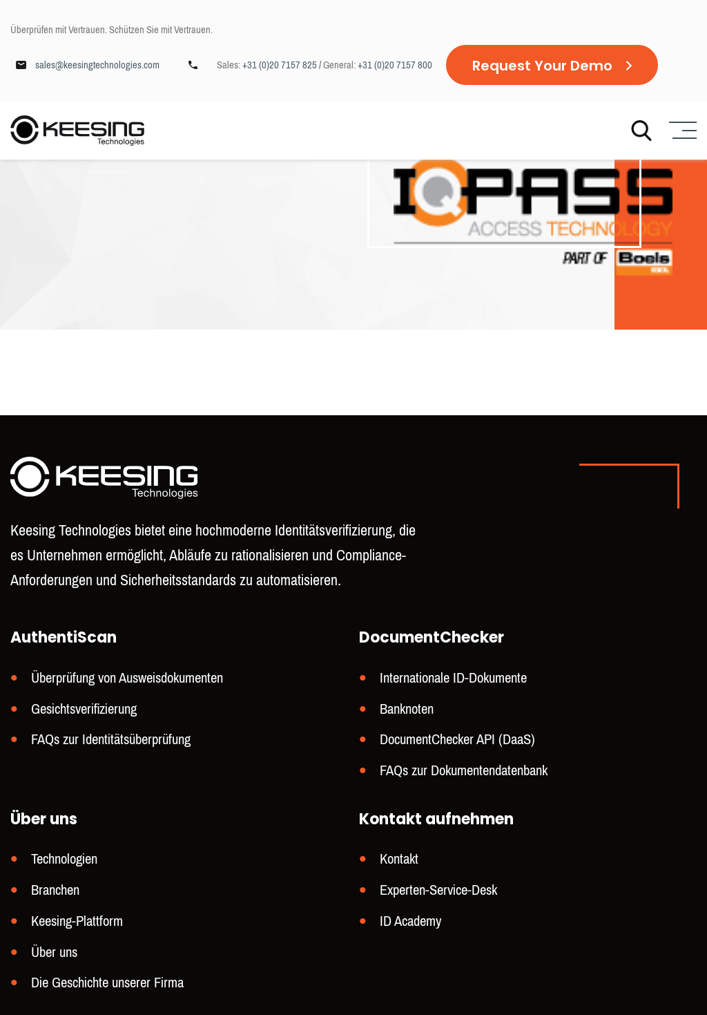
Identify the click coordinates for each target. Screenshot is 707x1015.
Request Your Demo (542, 65)
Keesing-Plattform (77, 923)
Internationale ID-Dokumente (453, 683)
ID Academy (410, 923)
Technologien (64, 862)
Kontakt (399, 862)
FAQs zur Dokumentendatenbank (464, 774)
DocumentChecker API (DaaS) (457, 744)
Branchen (55, 892)
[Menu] (681, 131)
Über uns (54, 953)
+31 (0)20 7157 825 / (282, 65)
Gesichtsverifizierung (84, 714)
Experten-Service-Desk (438, 892)
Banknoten (407, 714)
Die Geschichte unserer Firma (107, 983)
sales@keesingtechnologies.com (97, 65)
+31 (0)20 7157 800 (395, 65)
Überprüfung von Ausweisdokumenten (127, 683)
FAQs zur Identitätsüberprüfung (111, 744)
